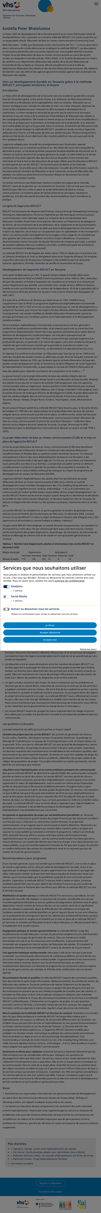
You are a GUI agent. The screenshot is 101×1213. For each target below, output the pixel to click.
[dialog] (50, 606)
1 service (16, 591)
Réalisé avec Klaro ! (88, 649)
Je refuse (50, 625)
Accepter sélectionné (50, 632)
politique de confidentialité (69, 581)
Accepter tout (50, 639)
